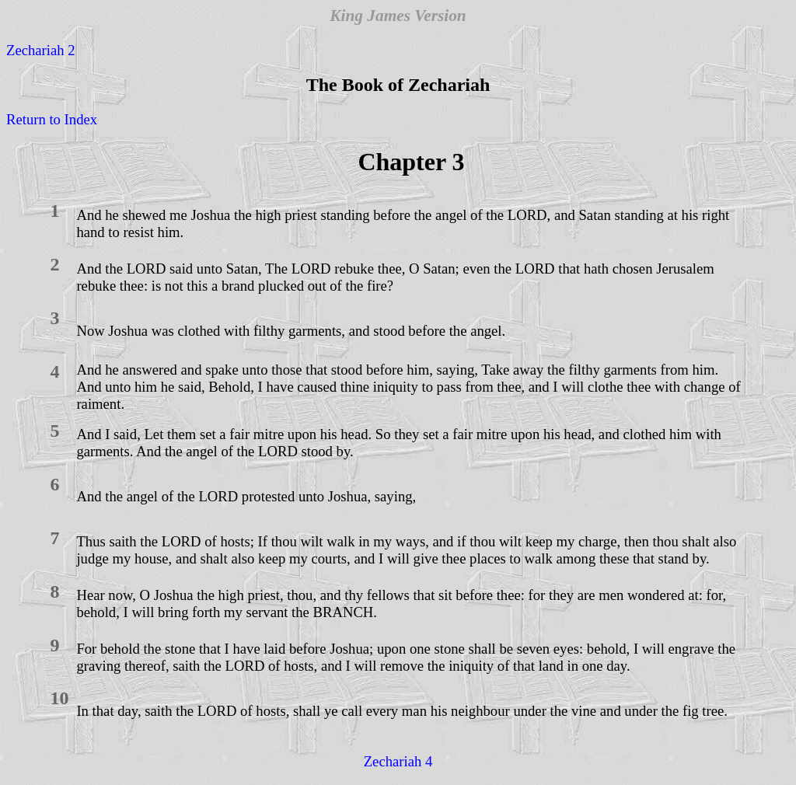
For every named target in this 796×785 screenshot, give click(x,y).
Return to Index (51, 119)
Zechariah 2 (40, 50)
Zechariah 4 (398, 761)
